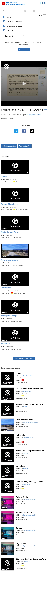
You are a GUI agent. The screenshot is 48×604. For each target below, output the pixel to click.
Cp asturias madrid (29, 499)
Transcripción (24, 146)
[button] (24, 83)
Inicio (9, 17)
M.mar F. (11, 235)
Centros (10, 30)
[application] (24, 83)
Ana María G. (12, 179)
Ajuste (45, 109)
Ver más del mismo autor (24, 358)
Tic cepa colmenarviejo (15, 263)
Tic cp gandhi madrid (33, 115)
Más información (9, 146)
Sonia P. (11, 318)
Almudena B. (12, 207)
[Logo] (6, 66)
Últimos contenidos (14, 26)
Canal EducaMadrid (15, 21)
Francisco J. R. (13, 291)
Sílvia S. (11, 346)
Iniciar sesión (24, 50)
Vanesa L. (26, 484)
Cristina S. (26, 561)
